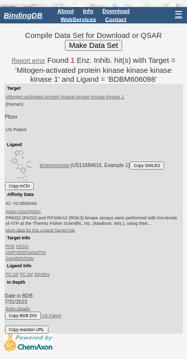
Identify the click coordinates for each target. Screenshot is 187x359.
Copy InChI (19, 185)
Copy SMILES (147, 165)
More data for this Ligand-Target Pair (40, 229)
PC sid (26, 274)
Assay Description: (23, 211)
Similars (42, 274)
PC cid (11, 274)
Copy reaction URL (26, 329)
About (65, 11)
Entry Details (17, 308)
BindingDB (23, 15)
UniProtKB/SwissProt (25, 252)
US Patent (51, 315)
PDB (9, 246)
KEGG (22, 246)
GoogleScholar (19, 258)
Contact (116, 19)
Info (88, 11)
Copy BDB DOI (23, 315)
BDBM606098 (54, 165)
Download (116, 11)
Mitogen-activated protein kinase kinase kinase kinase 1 (64, 96)
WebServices (78, 19)
